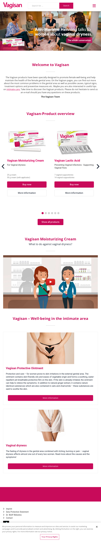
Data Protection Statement (16, 512)
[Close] (97, 527)
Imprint (7, 509)
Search (66, 5)
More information (27, 192)
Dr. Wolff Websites (12, 515)
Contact (8, 518)
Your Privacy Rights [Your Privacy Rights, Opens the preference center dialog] (50, 537)
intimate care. (13, 89)
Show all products (50, 222)
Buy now (26, 184)
